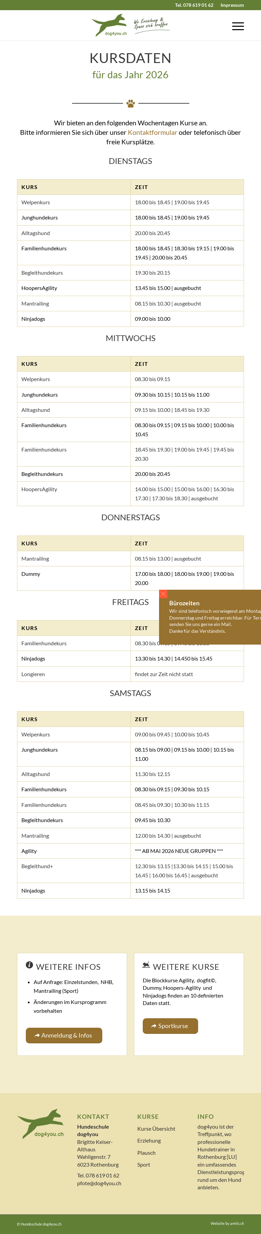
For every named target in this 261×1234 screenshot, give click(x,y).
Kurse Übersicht (156, 1128)
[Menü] (234, 25)
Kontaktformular (152, 132)
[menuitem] (194, 5)
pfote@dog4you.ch (99, 1183)
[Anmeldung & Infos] (64, 1036)
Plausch (146, 1152)
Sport (143, 1164)
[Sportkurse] (170, 1026)
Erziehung (149, 1140)
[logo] (130, 25)
